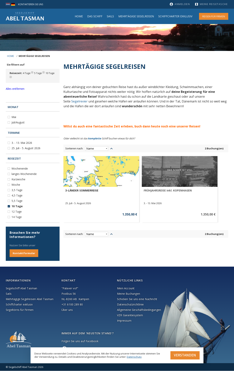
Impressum (124, 321)
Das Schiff (94, 16)
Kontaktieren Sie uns (31, 4)
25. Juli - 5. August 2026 (26, 148)
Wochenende (20, 168)
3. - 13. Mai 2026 (22, 143)
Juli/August (18, 122)
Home (79, 16)
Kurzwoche (19, 179)
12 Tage (17, 211)
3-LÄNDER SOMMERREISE (81, 190)
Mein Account (125, 288)
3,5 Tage (17, 190)
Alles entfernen (15, 89)
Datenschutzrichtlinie (130, 304)
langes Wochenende (24, 174)
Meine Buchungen (128, 294)
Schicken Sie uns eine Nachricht (137, 299)
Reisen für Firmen (213, 16)
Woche (16, 184)
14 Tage (17, 217)
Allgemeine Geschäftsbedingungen (139, 310)
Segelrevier (79, 101)
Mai (14, 117)
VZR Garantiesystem (130, 315)
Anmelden (182, 4)
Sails (110, 16)
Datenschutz (134, 356)
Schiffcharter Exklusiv (175, 16)
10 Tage (17, 206)
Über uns (67, 310)
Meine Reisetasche (214, 4)
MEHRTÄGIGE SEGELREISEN (136, 16)
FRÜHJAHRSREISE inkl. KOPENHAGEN (121, 192)
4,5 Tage (17, 195)
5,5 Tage (17, 201)
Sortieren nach (74, 148)
